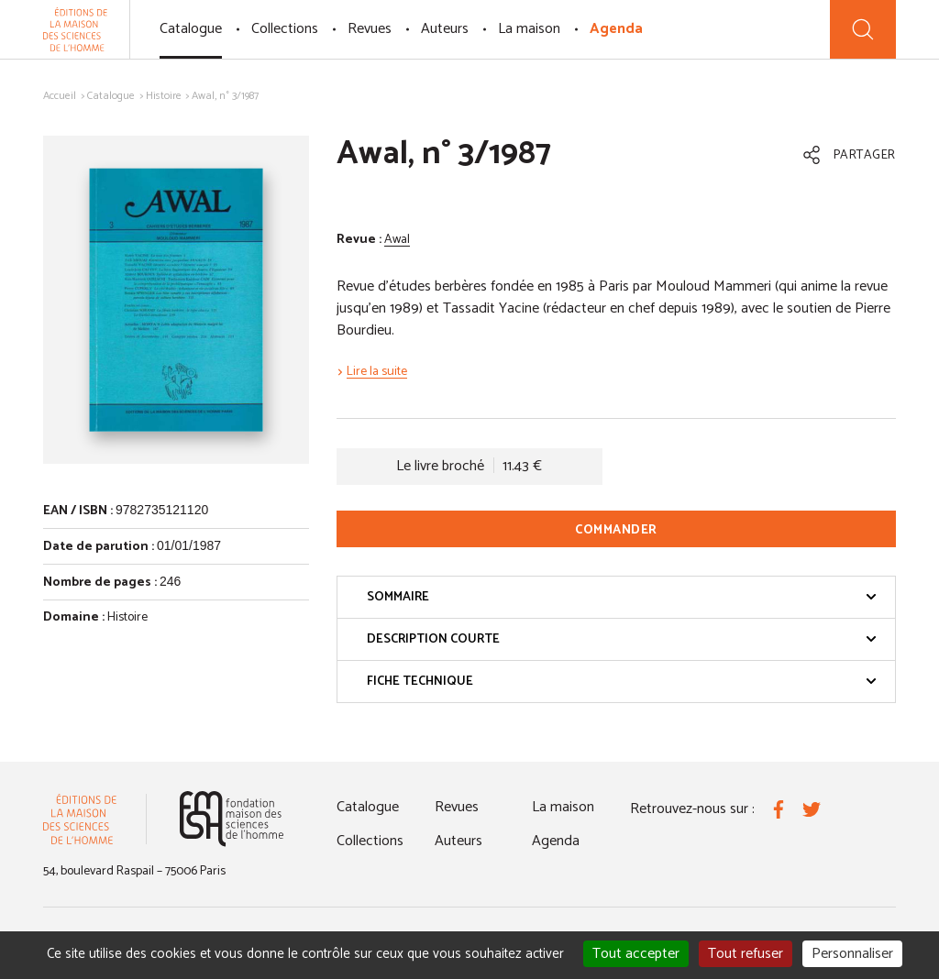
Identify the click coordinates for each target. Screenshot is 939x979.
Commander (616, 530)
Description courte (622, 639)
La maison (529, 28)
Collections (284, 28)
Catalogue (191, 28)
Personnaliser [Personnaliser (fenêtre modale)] (852, 953)
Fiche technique (622, 681)
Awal (397, 239)
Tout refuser (745, 953)
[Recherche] (863, 29)
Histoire (164, 95)
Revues (370, 28)
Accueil (59, 95)
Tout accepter (635, 953)
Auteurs (445, 28)
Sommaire (622, 597)
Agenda (616, 28)
